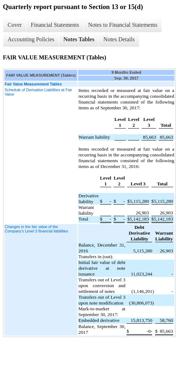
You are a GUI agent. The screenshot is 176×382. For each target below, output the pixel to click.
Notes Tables (78, 39)
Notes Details (119, 39)
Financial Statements (55, 25)
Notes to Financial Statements (123, 25)
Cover (15, 25)
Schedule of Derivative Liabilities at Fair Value (38, 92)
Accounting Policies (31, 39)
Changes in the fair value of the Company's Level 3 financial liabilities (36, 228)
